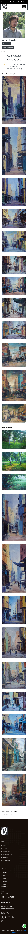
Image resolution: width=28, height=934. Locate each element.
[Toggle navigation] (24, 6)
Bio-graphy (6, 44)
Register (5, 1)
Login (8, 1)
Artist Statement (8, 47)
